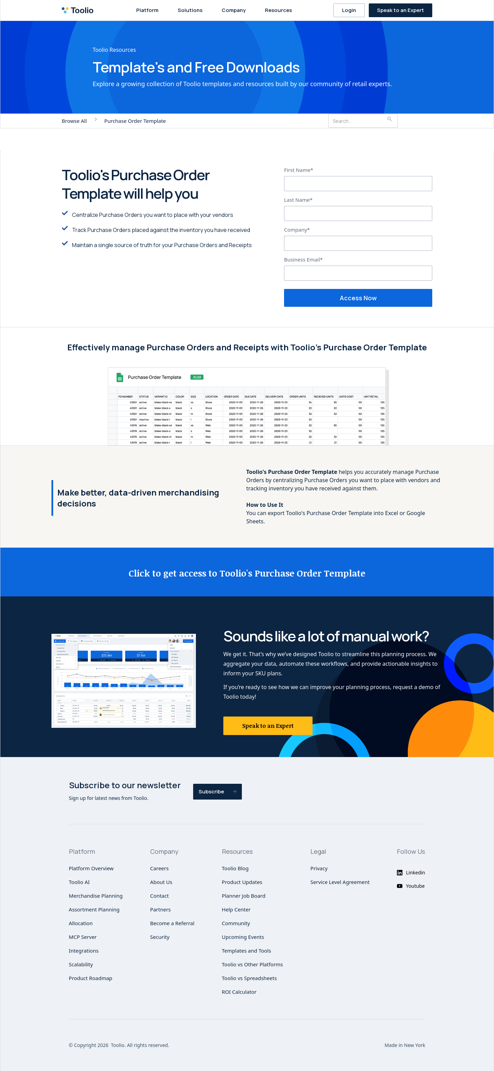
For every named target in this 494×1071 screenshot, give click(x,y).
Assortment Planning (94, 909)
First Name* (298, 169)
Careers (159, 868)
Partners (160, 909)
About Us (161, 881)
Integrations (84, 950)
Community (236, 923)
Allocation (81, 923)
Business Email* (303, 259)
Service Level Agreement (340, 881)
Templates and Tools (246, 950)
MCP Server (83, 936)
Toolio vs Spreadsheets (249, 978)
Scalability (81, 964)
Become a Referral (172, 923)
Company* (297, 229)
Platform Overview (91, 868)
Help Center (236, 909)
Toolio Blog (235, 868)
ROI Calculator (239, 991)
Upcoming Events (243, 936)
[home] (79, 10)
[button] (148, 10)
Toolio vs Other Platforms (252, 964)
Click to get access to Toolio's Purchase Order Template (247, 573)
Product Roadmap (91, 978)
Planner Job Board (244, 895)
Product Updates (242, 881)
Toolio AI (79, 881)
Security (159, 936)
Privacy (319, 868)
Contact (159, 895)
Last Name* (298, 199)
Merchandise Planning (96, 895)
